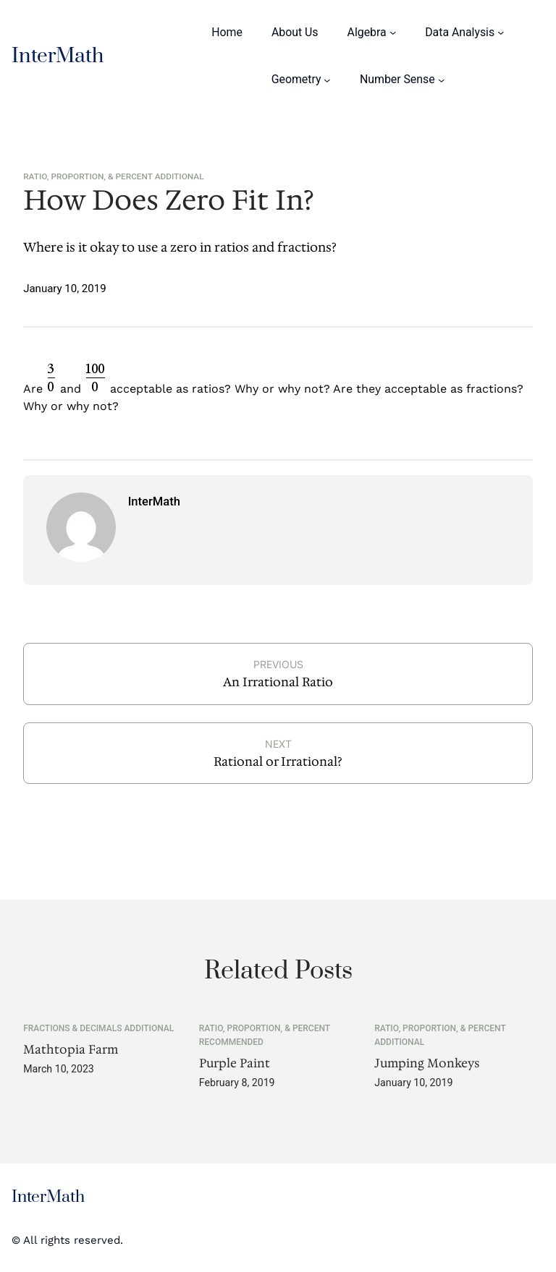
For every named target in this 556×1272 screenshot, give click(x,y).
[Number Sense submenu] (441, 79)
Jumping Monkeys (426, 1064)
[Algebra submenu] (392, 32)
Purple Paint (234, 1064)
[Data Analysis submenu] (500, 32)
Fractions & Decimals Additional (98, 1028)
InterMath (58, 56)
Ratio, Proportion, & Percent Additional (113, 176)
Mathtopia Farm (70, 1050)
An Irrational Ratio (278, 682)
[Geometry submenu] (327, 79)
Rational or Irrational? (278, 761)
